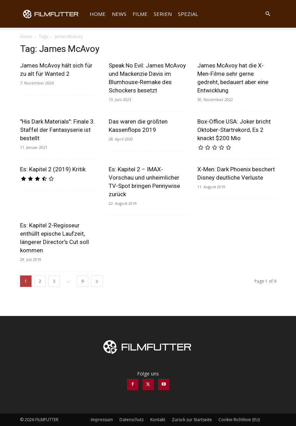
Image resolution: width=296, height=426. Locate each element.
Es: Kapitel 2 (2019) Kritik (53, 169)
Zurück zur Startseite (192, 420)
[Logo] (53, 14)
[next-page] (97, 281)
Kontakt (157, 420)
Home (98, 13)
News (119, 13)
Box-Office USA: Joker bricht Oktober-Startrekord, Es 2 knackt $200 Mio (234, 130)
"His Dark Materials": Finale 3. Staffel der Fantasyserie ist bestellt (57, 130)
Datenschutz (131, 420)
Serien (163, 13)
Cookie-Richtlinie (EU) (239, 420)
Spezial (188, 13)
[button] (268, 14)
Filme (140, 13)
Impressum (102, 420)
